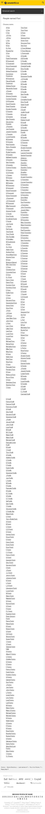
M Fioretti (24, 284)
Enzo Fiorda (9, 216)
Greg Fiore (9, 308)
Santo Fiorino (10, 744)
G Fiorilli (8, 409)
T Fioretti (24, 294)
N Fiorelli (23, 117)
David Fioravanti (11, 190)
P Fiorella (23, 87)
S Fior (8, 53)
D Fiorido (24, 361)
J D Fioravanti (10, 201)
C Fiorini (8, 527)
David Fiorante (10, 104)
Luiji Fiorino (9, 703)
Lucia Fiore (9, 336)
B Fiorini (8, 524)
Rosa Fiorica (24, 351)
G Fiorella (24, 74)
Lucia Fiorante (10, 137)
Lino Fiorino (9, 698)
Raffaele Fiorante (11, 157)
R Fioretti (23, 289)
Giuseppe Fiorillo (11, 473)
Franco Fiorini (10, 555)
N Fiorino (9, 718)
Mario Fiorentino (26, 225)
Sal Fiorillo (9, 501)
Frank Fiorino (10, 672)
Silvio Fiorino (10, 751)
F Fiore (8, 295)
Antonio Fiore (10, 257)
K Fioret (23, 276)
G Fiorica (23, 345)
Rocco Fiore (10, 377)
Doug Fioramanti (11, 66)
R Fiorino (9, 728)
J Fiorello (24, 135)
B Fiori (23, 302)
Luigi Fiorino (10, 700)
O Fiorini (8, 606)
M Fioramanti (10, 69)
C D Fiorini (9, 529)
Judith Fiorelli (25, 112)
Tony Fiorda (10, 234)
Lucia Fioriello (25, 381)
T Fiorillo (8, 506)
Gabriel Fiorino (10, 680)
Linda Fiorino (10, 695)
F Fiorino (9, 667)
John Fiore (9, 321)
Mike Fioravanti (10, 206)
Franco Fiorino (10, 669)
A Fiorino (9, 651)
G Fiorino (9, 677)
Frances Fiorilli (10, 404)
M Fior (8, 43)
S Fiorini (8, 631)
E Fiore (8, 290)
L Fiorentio (24, 248)
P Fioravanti (9, 208)
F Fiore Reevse (25, 51)
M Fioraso (9, 178)
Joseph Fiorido (25, 371)
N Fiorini (8, 601)
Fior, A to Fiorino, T (35, 767)
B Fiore (8, 260)
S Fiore (8, 380)
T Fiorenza (24, 266)
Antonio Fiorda (10, 211)
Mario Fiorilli (9, 437)
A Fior (8, 28)
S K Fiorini (9, 634)
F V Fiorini (9, 552)
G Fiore (8, 298)
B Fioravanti (9, 188)
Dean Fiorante (10, 106)
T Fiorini (8, 642)
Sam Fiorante (10, 162)
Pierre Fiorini (10, 621)
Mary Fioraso (10, 180)
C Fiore (8, 267)
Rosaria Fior (9, 51)
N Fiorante (9, 142)
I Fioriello (23, 379)
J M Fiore (9, 316)
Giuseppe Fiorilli (11, 417)
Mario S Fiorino (10, 710)
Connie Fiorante (11, 99)
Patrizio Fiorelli (25, 120)
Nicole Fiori (24, 330)
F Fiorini (8, 550)
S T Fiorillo (9, 499)
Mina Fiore (9, 352)
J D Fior (8, 35)
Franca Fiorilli (10, 402)
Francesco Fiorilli (11, 407)
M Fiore (8, 339)
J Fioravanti (9, 198)
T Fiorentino (25, 243)
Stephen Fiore (10, 385)
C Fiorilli (23, 389)
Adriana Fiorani (10, 86)
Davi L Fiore (10, 280)
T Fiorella (24, 97)
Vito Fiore (24, 46)
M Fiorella (24, 84)
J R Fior (8, 38)
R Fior (8, 46)
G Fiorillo (8, 470)
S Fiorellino (24, 125)
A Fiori (23, 299)
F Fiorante (9, 114)
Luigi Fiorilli (9, 427)
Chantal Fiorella (25, 66)
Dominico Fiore (11, 287)
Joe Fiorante (10, 129)
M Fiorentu (24, 251)
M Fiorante (9, 139)
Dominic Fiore (10, 285)
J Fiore (8, 310)
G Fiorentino (25, 195)
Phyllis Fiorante (11, 152)
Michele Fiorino (11, 716)
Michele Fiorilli (10, 440)
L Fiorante (9, 134)
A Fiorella (24, 56)
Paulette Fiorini (10, 614)
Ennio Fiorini (10, 545)
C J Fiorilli (24, 391)
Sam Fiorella (24, 94)
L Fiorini (8, 583)
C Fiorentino (25, 180)
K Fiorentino (25, 215)
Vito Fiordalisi (10, 237)
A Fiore (8, 244)
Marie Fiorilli (9, 435)
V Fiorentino (25, 245)
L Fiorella (23, 81)
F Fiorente (24, 145)
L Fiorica (23, 348)
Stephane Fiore (11, 382)
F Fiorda (8, 221)
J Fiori (23, 317)
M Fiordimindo (10, 242)
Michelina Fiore (11, 346)
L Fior (8, 40)
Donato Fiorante (11, 109)
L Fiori (23, 320)
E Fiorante (9, 111)
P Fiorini (8, 609)
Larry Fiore (9, 326)
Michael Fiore (10, 341)
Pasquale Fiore (10, 367)
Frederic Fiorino (11, 675)
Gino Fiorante (10, 119)
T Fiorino (9, 754)
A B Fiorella (24, 58)
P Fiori (23, 333)
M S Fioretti (24, 286)
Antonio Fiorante (11, 96)
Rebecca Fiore (10, 375)
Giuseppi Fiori (25, 312)
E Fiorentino (24, 187)
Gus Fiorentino (25, 202)
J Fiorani (8, 91)
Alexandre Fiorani (11, 88)
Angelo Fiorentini (26, 148)
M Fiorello (24, 137)
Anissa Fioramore (11, 71)
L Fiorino (9, 693)
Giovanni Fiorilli (10, 414)
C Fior (8, 30)
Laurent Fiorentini (26, 153)
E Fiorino (9, 664)
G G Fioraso (10, 173)
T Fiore (8, 387)
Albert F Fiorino (11, 654)
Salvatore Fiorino (11, 741)
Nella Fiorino (10, 721)
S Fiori (23, 338)
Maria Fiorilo (9, 514)
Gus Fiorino (9, 682)
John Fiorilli (9, 425)
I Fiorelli (23, 110)
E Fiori (23, 307)
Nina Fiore (9, 362)
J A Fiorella (24, 79)
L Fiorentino (24, 217)
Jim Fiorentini (25, 150)
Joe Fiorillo (9, 478)
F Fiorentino (24, 190)
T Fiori (23, 340)
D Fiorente (24, 143)
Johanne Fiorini (11, 578)
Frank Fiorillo (10, 468)
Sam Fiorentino (25, 240)
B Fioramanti (10, 61)
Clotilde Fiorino (10, 659)
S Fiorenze (24, 268)
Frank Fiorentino (26, 192)
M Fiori (23, 325)
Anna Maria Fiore (11, 255)
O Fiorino (9, 723)
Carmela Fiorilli (25, 394)
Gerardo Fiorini (10, 560)
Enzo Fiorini (9, 547)
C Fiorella (24, 61)
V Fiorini (8, 644)
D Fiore (8, 275)
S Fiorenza (24, 263)
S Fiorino (9, 739)
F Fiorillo (8, 465)
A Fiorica (23, 343)
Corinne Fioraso (11, 167)
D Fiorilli (8, 399)
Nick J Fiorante (11, 147)
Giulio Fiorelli (25, 105)
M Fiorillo (9, 483)
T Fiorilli (8, 450)
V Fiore (23, 35)
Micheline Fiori (25, 327)
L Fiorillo (8, 481)
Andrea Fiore (10, 252)
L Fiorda (8, 226)
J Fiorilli (8, 419)
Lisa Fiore (9, 331)
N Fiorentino (25, 228)
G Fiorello (24, 128)
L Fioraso (9, 175)
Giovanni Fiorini (11, 565)
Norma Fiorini (10, 603)
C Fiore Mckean (26, 48)
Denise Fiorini (10, 534)
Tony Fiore (24, 30)
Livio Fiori (24, 322)
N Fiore (8, 354)
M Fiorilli (8, 430)
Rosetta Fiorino (11, 733)
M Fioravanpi (10, 185)
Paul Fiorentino (25, 230)
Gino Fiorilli (9, 412)
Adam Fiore (9, 249)
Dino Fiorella (25, 69)
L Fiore (8, 323)
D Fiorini (8, 532)
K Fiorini (8, 580)
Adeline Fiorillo (10, 457)
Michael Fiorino (11, 713)
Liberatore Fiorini (11, 588)
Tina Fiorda (9, 232)
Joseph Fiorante (11, 132)
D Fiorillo (8, 463)
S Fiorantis (9, 165)
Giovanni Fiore (10, 300)
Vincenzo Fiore (25, 43)
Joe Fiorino (9, 687)
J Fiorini (8, 570)
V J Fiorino (9, 756)
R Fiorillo (8, 491)
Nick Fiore (9, 359)
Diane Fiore (9, 282)
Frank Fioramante (11, 58)
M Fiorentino (25, 220)
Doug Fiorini (10, 537)
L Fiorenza (24, 261)
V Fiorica (23, 353)
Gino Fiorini (9, 563)
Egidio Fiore (9, 293)
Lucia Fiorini (10, 591)
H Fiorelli (23, 107)
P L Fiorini (9, 611)
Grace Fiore (10, 305)
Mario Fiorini (10, 596)
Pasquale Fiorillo (11, 488)
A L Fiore (9, 247)
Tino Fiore (24, 28)
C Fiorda (8, 214)
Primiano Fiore (10, 369)
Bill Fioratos (9, 183)
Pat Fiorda (9, 229)
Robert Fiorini (10, 629)
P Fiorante (9, 150)
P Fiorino (9, 726)
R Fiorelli (23, 122)
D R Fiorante (10, 101)
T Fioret (23, 279)
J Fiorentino (24, 205)
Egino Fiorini (10, 542)
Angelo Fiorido (25, 356)
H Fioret (23, 274)
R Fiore (8, 372)
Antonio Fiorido (25, 358)
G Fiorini (8, 557)
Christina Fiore (10, 270)
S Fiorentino (24, 238)
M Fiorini (8, 593)
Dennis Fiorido (25, 363)
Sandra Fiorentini (26, 155)
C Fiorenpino (25, 140)
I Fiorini (8, 568)
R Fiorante (9, 155)
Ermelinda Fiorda (11, 219)
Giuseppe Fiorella (26, 76)
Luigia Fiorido (25, 374)
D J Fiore (9, 277)
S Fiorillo (8, 496)
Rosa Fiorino (10, 731)
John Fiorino (10, 690)
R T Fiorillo (9, 493)
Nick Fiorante (10, 144)
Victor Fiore (24, 40)
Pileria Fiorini (10, 624)
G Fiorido (24, 366)
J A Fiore (9, 313)
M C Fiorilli (9, 432)
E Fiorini (8, 539)
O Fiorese (24, 271)
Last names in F (23, 767)
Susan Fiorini (10, 639)
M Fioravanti (10, 203)
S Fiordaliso (9, 239)
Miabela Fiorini (10, 598)
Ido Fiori (23, 315)
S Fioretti (23, 292)
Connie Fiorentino (26, 182)
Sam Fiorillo (9, 504)
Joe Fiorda (9, 224)
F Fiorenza (24, 258)
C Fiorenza (24, 253)
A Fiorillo (8, 455)
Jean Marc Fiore (11, 318)
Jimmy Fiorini (10, 575)
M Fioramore (10, 79)
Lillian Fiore (9, 329)
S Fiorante (9, 160)
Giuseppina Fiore (11, 303)
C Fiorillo (8, 460)
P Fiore (8, 364)
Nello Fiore (9, 357)
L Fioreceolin (25, 53)
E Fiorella (23, 71)
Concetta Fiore (11, 272)
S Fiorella (23, 92)
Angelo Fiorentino (26, 177)
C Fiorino (9, 657)
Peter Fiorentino (26, 233)
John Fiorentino (26, 207)
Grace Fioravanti (11, 196)
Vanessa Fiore (25, 38)
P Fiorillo (8, 486)
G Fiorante (9, 117)
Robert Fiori (24, 335)
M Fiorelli (23, 115)
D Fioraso (9, 170)
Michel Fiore (10, 344)
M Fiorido (24, 376)
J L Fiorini (9, 573)
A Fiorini (8, 522)
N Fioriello (24, 384)
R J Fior (8, 48)
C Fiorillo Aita (10, 511)
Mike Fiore (9, 349)
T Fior (8, 56)
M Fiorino (9, 705)
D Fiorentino (25, 185)
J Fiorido (23, 368)
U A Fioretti (24, 297)
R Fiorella (23, 89)
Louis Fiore (9, 334)
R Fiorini (8, 626)
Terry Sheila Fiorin (11, 519)
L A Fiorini (9, 586)
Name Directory (11, 767)
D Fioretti (24, 281)
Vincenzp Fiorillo (11, 509)
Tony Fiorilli (9, 452)
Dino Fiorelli (24, 102)
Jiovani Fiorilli (10, 422)
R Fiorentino (24, 235)
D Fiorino (9, 662)
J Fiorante (9, 126)
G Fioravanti (10, 193)
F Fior (8, 33)
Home (3, 767)
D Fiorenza (24, 256)
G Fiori (23, 309)
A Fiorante (9, 93)
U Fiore (23, 33)
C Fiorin (8, 516)
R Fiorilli (8, 447)
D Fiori (23, 304)
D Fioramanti (10, 63)
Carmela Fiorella (26, 63)
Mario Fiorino (10, 708)
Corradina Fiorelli (26, 99)
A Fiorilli (23, 386)
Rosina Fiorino (10, 736)
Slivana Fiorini (10, 636)
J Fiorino (9, 685)
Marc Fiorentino (26, 222)
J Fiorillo (8, 475)
